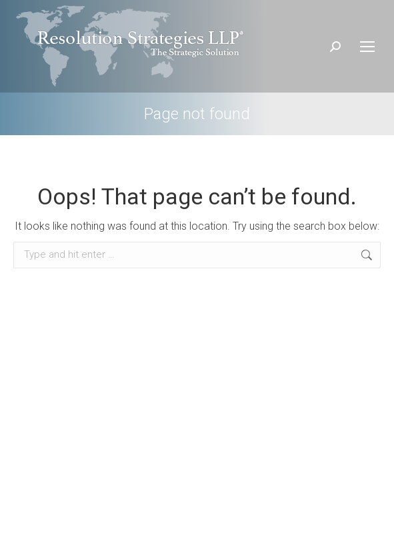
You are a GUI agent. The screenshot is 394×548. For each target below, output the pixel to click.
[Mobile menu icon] (367, 46)
